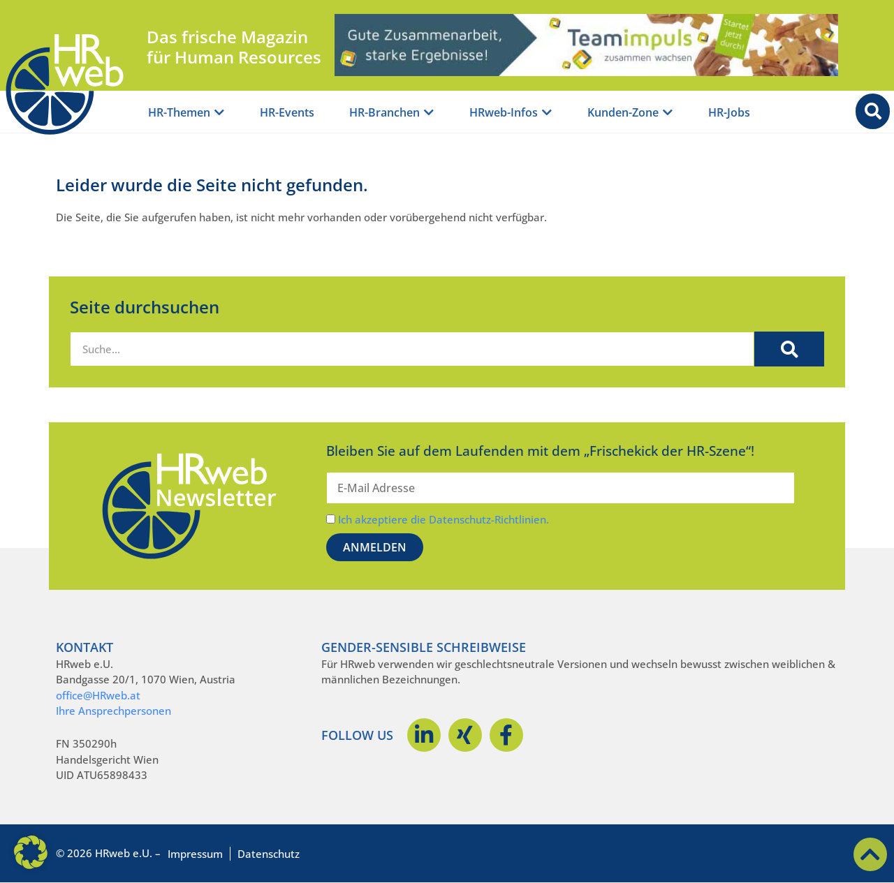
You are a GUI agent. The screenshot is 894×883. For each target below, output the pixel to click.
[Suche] (789, 349)
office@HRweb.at (98, 695)
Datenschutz (268, 854)
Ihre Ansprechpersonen (113, 711)
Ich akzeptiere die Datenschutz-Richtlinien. (443, 519)
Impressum (195, 854)
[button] (30, 852)
